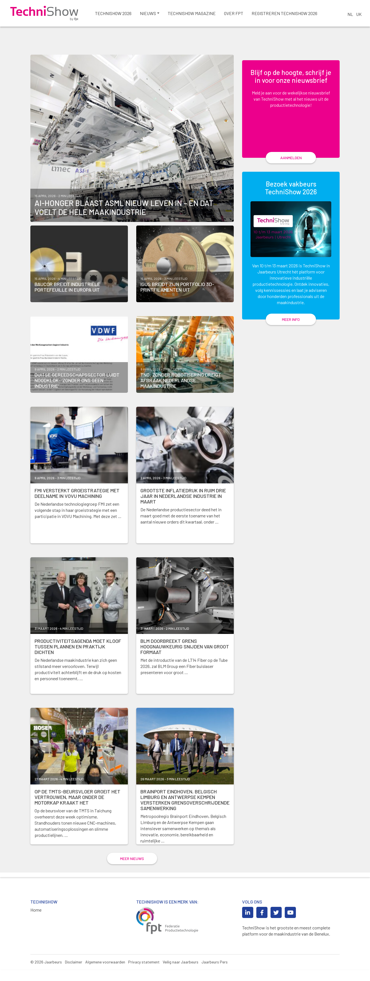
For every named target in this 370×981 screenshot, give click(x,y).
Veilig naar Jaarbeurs (180, 973)
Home (36, 921)
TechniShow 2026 (117, 13)
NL (350, 14)
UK (359, 14)
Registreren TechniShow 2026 (288, 13)
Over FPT (237, 13)
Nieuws (152, 13)
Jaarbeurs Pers (214, 973)
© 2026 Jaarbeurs (46, 973)
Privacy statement (144, 973)
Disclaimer (73, 973)
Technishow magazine (196, 13)
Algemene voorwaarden (105, 973)
